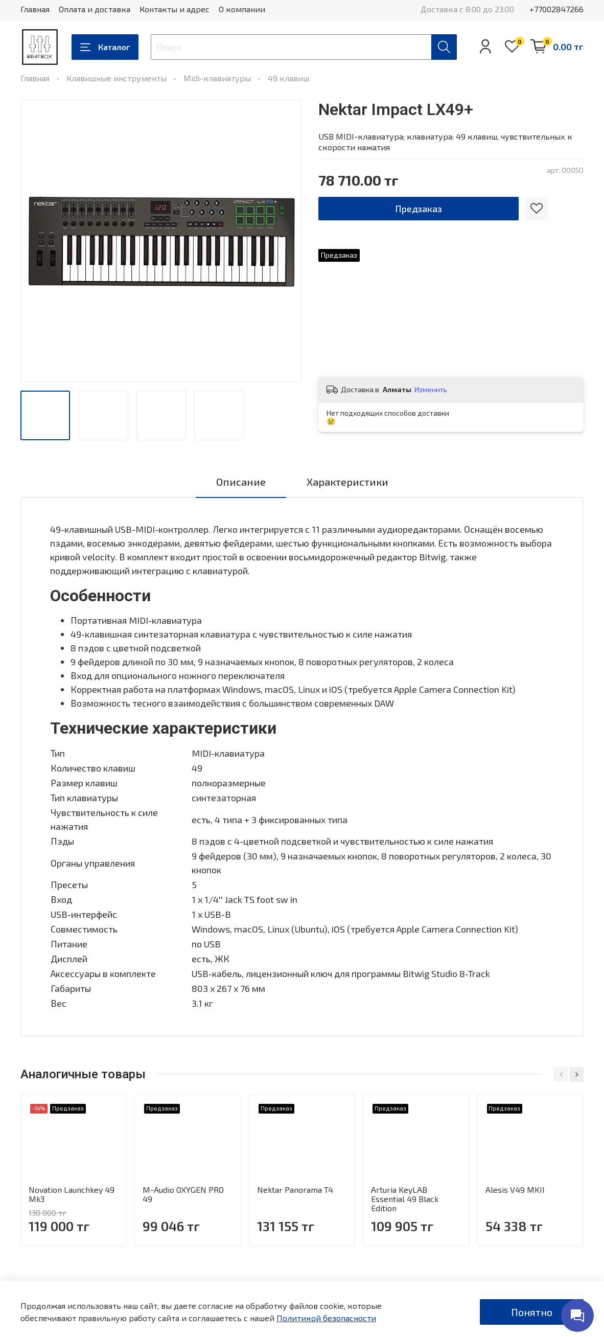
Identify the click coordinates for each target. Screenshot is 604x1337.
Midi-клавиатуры (217, 78)
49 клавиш (288, 78)
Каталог (105, 47)
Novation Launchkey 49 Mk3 (71, 1194)
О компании (242, 9)
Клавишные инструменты (116, 78)
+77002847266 (556, 9)
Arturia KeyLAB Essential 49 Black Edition (404, 1199)
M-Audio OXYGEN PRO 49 (183, 1194)
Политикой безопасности (326, 1318)
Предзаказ (418, 208)
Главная (35, 9)
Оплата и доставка (94, 9)
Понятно (531, 1312)
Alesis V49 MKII (515, 1189)
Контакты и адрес (175, 9)
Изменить (430, 389)
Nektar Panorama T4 (295, 1189)
